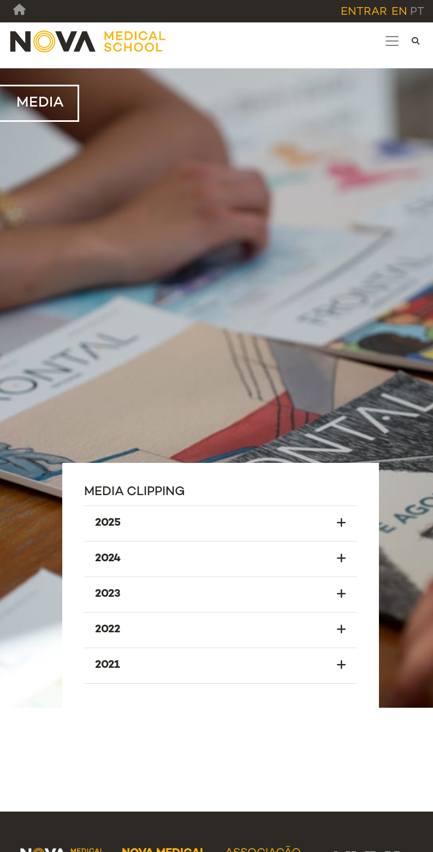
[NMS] (88, 41)
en (399, 12)
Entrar (364, 12)
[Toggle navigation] (392, 41)
